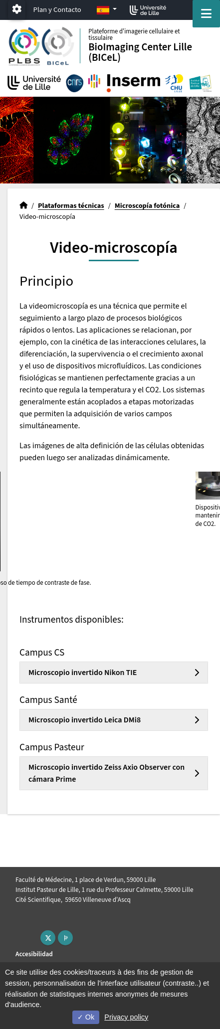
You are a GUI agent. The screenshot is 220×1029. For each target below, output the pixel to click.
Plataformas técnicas (71, 205)
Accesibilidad (34, 954)
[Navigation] (206, 13)
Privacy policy (126, 1017)
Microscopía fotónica (147, 205)
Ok (85, 1017)
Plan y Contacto (57, 9)
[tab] (114, 672)
